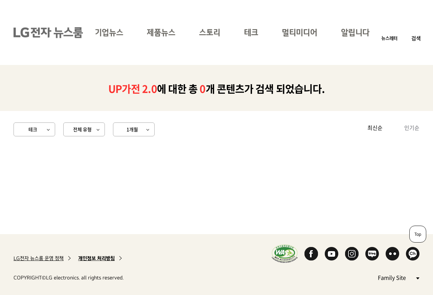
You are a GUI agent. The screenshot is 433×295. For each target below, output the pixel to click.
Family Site (398, 277)
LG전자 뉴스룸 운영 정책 (39, 258)
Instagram (352, 253)
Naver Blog (372, 253)
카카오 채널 (412, 253)
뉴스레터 (389, 38)
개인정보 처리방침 (96, 258)
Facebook (311, 253)
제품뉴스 (161, 32)
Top (417, 234)
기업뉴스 (109, 32)
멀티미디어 (299, 32)
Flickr (392, 253)
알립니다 (355, 32)
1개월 (132, 129)
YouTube (331, 253)
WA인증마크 (285, 253)
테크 (251, 32)
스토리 (209, 32)
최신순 (375, 127)
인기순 (411, 127)
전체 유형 (82, 129)
